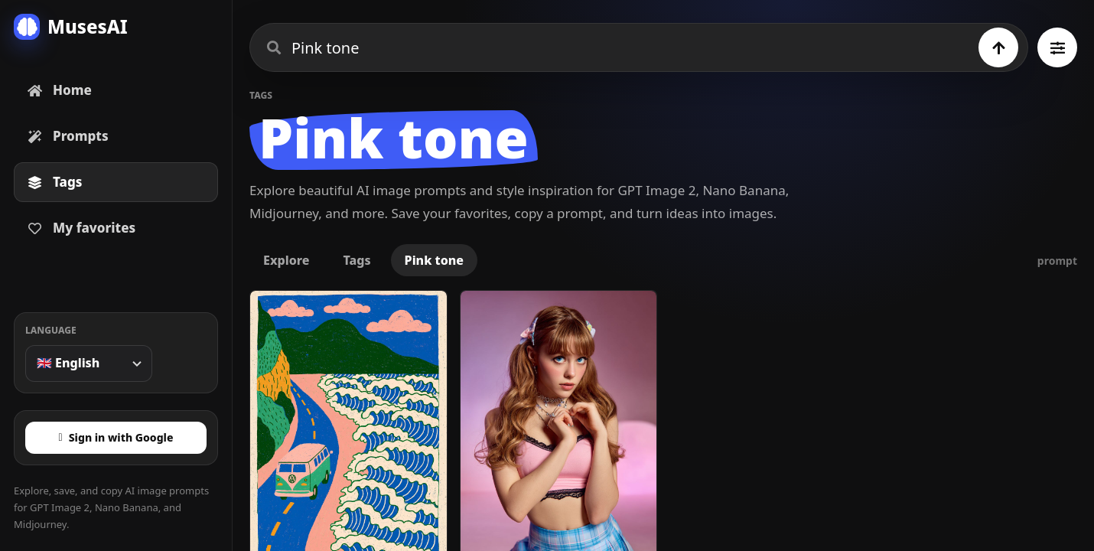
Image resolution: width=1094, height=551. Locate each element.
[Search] (998, 47)
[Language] (88, 363)
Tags (356, 260)
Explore (286, 260)
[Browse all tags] (1057, 47)
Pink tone (434, 260)
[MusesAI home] (116, 27)
